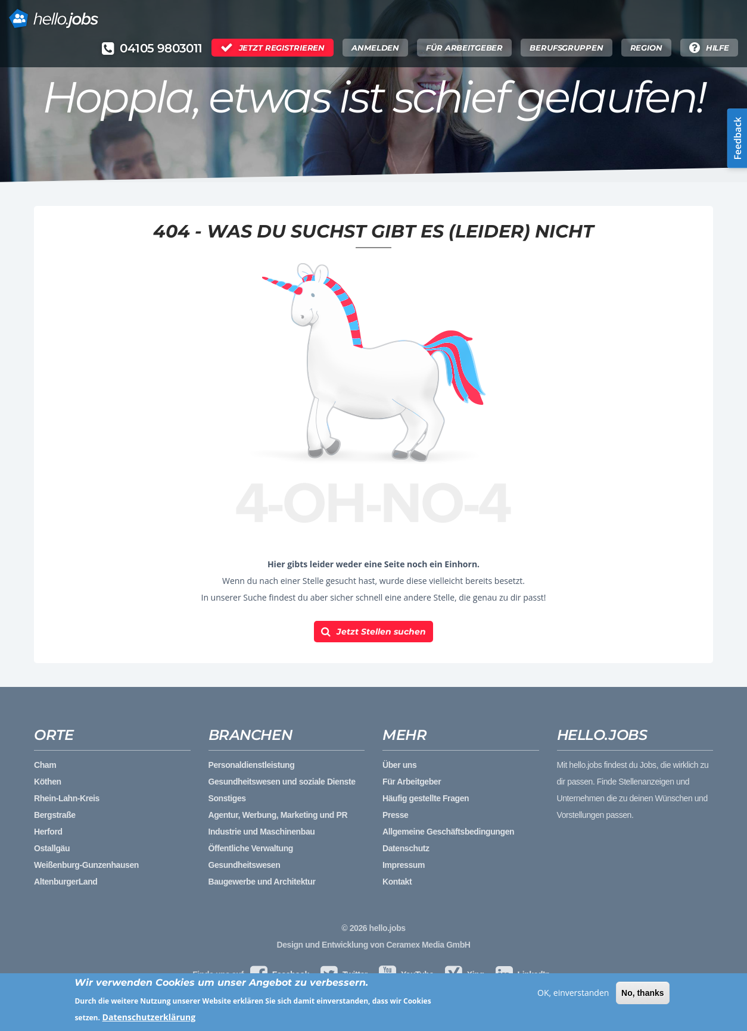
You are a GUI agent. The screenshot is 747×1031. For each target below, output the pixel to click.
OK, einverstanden (573, 994)
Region (646, 47)
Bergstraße (55, 815)
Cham (45, 765)
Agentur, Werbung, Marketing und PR (278, 815)
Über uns (399, 765)
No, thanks (642, 994)
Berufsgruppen (566, 47)
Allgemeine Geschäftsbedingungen (448, 831)
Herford (48, 831)
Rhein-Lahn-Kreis (66, 798)
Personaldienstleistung (251, 765)
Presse (395, 815)
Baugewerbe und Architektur (262, 881)
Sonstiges (227, 798)
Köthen (47, 781)
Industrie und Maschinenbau (261, 831)
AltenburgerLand (65, 881)
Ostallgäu (52, 848)
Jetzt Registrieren (282, 47)
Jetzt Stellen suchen (381, 631)
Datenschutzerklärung (149, 1019)
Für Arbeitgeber (464, 47)
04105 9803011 (161, 48)
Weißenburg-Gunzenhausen (86, 865)
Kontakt (397, 881)
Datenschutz (405, 848)
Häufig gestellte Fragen (425, 798)
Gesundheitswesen (244, 865)
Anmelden (375, 47)
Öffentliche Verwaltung (250, 848)
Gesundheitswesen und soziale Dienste (282, 781)
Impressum (403, 865)
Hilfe (717, 47)
